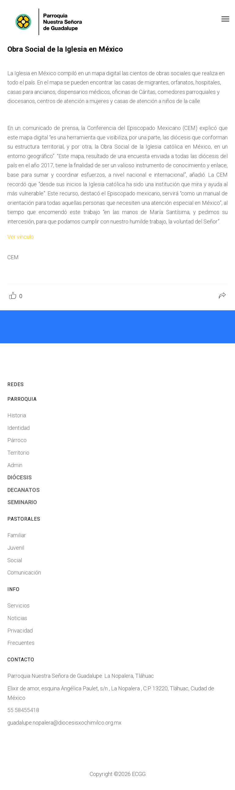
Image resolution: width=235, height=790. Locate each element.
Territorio (18, 452)
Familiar (16, 535)
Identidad (18, 428)
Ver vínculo (20, 237)
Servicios (18, 605)
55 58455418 (23, 710)
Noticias (17, 618)
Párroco (17, 440)
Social (14, 560)
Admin (14, 465)
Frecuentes (21, 643)
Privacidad (20, 630)
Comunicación (24, 572)
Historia (16, 415)
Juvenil (15, 548)
